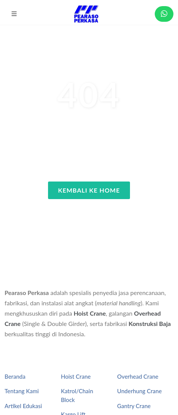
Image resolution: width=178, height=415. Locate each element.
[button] (14, 13)
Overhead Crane (137, 376)
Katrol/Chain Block (77, 395)
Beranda (15, 376)
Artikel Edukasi (23, 405)
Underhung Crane (139, 390)
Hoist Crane (90, 313)
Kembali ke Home (89, 190)
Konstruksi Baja (149, 323)
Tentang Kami (22, 390)
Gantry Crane (134, 405)
